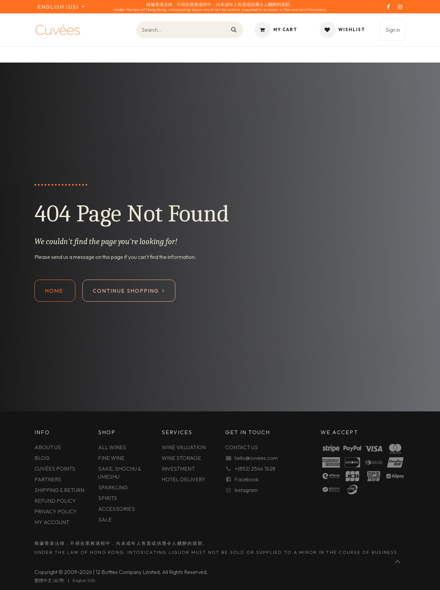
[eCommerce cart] (276, 30)
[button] (398, 562)
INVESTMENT (178, 468)
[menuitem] (49, 580)
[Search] (234, 29)
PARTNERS (47, 479)
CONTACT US (241, 447)
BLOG (42, 458)
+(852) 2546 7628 (255, 468)
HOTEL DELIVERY (183, 479)
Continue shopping (129, 290)
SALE (105, 519)
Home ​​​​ (55, 290)
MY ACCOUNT (51, 522)
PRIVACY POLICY (55, 511)
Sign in (392, 29)
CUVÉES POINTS (54, 468)
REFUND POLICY (55, 500)
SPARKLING (113, 487)
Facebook (247, 479)
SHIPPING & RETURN (59, 490)
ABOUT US (47, 447)
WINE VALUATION (184, 447)
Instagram (246, 490)
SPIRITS (107, 498)
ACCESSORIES (116, 508)
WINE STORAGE (181, 458)
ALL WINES (112, 447)
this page (112, 257)
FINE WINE (111, 458)
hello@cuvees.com (256, 458)
